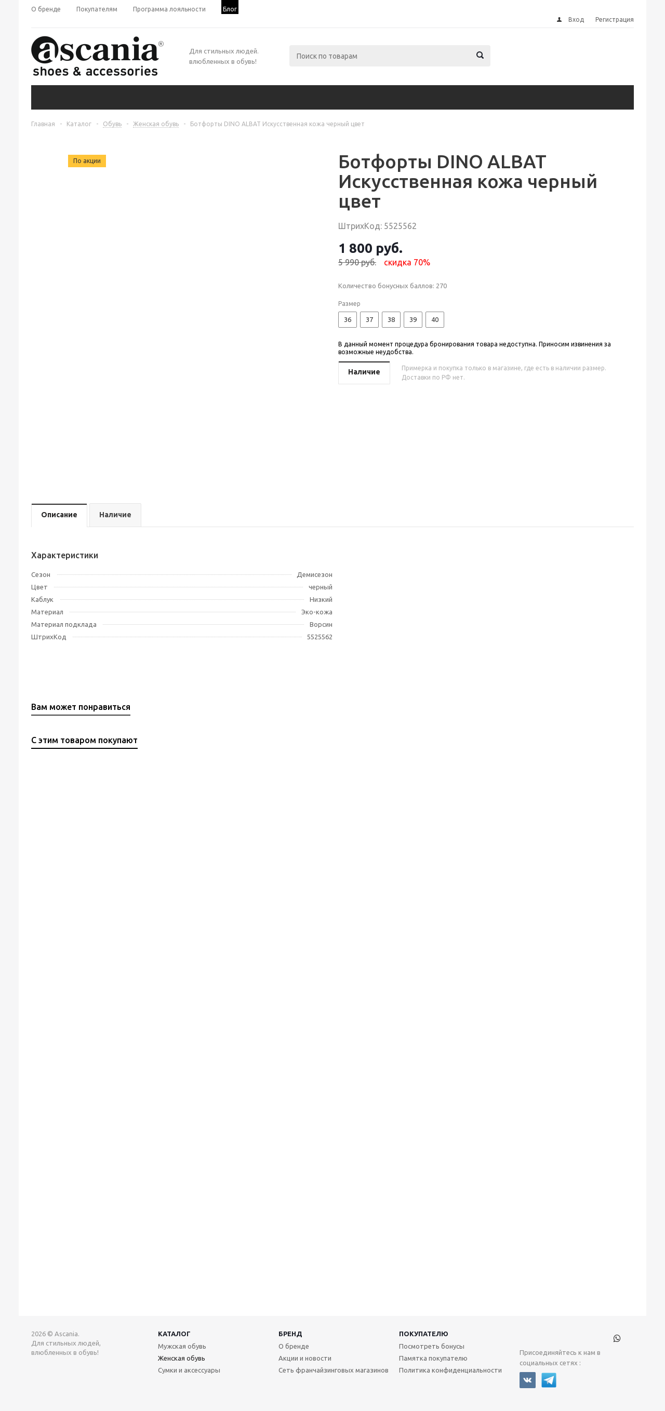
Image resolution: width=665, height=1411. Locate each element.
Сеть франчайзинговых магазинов (333, 1370)
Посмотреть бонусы (431, 1346)
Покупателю (423, 1333)
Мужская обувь (182, 1346)
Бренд (290, 1333)
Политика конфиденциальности (450, 1370)
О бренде (293, 1346)
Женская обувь (181, 1358)
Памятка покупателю (433, 1358)
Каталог (174, 1333)
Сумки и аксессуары (189, 1370)
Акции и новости (304, 1358)
